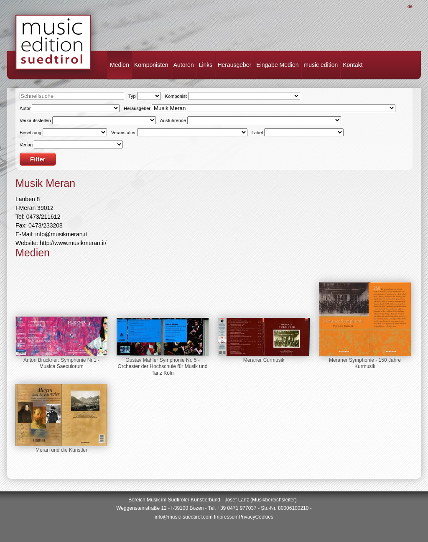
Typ (132, 96)
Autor (25, 108)
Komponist (176, 96)
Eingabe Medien (277, 64)
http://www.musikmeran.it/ (73, 243)
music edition (321, 64)
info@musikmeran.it (61, 234)
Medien (119, 64)
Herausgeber (234, 64)
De (410, 6)
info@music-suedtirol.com (183, 517)
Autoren (183, 64)
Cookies (264, 517)
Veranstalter (123, 132)
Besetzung (30, 132)
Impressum (226, 517)
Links (206, 64)
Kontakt (352, 64)
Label (257, 132)
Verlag (26, 144)
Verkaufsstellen (35, 120)
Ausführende (173, 120)
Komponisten (151, 64)
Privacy (247, 517)
